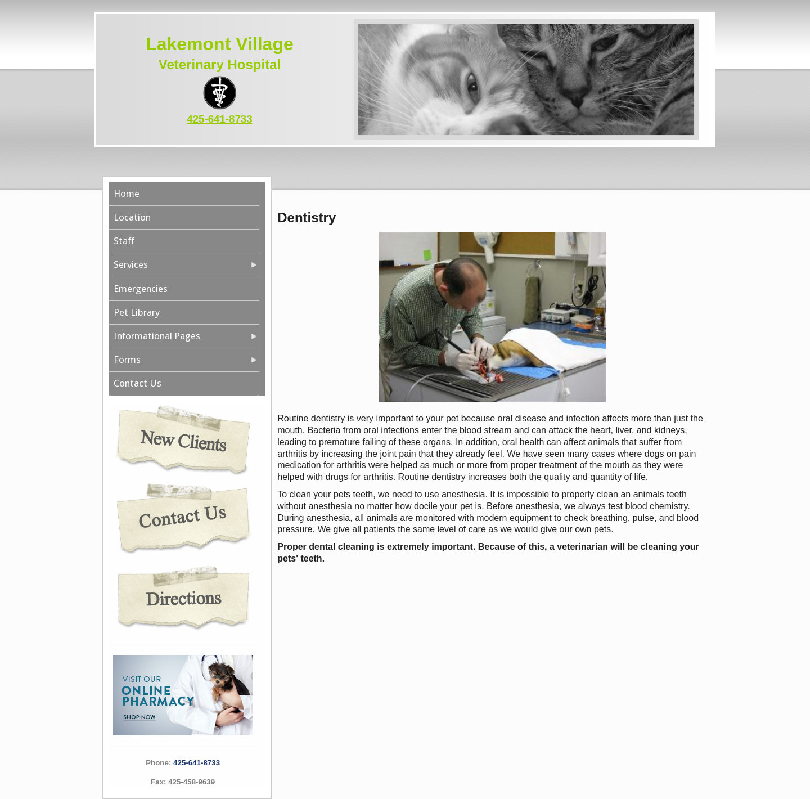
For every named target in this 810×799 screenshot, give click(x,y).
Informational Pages (157, 336)
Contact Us (137, 383)
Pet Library (137, 312)
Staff (124, 240)
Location (132, 217)
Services (131, 264)
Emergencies (141, 288)
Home (127, 193)
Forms (127, 359)
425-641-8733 (219, 119)
